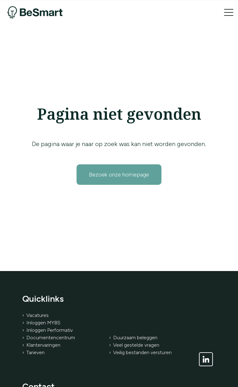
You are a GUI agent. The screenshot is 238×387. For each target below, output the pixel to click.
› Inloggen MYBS (41, 323)
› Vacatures (35, 315)
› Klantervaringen (41, 345)
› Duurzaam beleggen (133, 337)
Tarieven (35, 352)
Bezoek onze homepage (119, 174)
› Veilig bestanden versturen (140, 352)
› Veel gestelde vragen (134, 345)
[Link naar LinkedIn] (206, 359)
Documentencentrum (50, 337)
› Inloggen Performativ (47, 330)
